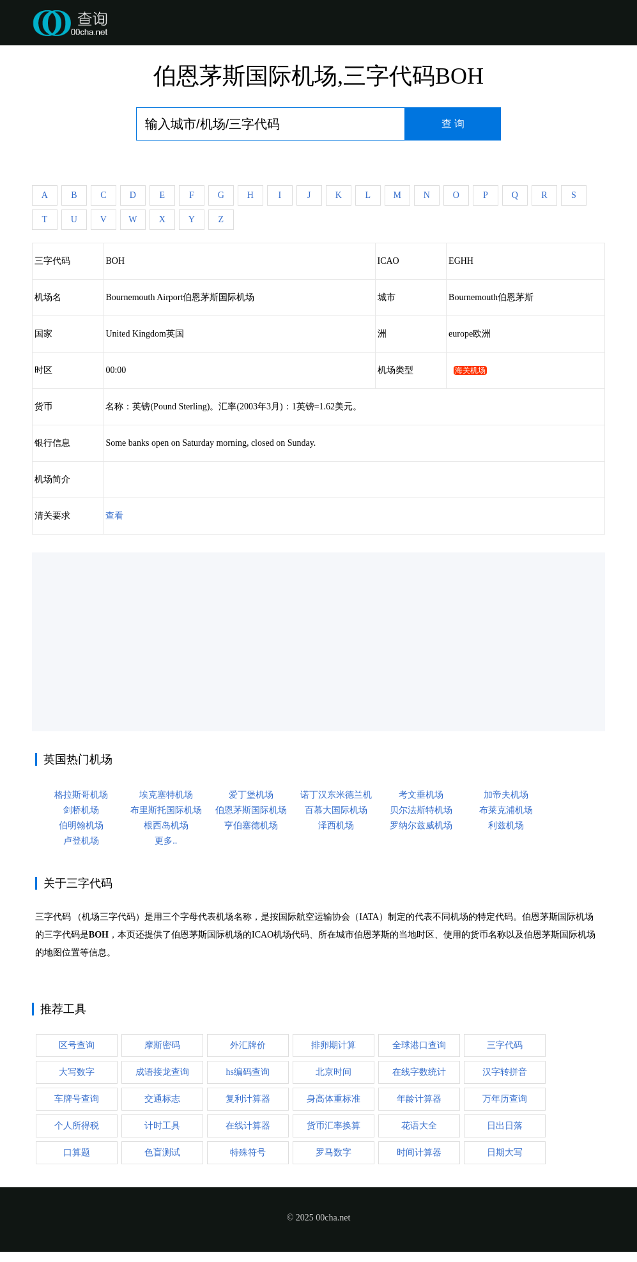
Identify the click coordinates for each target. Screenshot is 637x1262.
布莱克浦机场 (506, 810)
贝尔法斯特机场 (421, 810)
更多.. (166, 841)
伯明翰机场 (81, 825)
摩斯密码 (162, 1045)
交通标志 (162, 1099)
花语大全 (419, 1125)
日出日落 (505, 1125)
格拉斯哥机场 (81, 795)
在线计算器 (248, 1125)
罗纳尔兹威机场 (421, 825)
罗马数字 (333, 1152)
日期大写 (505, 1152)
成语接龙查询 (162, 1072)
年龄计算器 (419, 1099)
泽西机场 (336, 825)
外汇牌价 (248, 1045)
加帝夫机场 (506, 795)
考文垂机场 (421, 795)
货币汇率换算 (333, 1125)
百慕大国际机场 (336, 810)
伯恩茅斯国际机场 (251, 810)
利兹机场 (506, 825)
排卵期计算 (333, 1045)
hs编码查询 (248, 1072)
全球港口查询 (419, 1045)
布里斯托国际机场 (166, 810)
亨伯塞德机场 (251, 825)
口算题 (76, 1152)
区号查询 (77, 1045)
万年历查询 (504, 1099)
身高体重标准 (333, 1099)
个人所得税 (76, 1125)
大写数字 (77, 1072)
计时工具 (162, 1125)
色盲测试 (162, 1152)
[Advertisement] (318, 641)
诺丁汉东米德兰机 (336, 795)
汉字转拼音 (504, 1072)
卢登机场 (81, 841)
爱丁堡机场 (251, 795)
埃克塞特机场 (166, 795)
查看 (114, 516)
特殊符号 (248, 1152)
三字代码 (505, 1045)
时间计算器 (419, 1152)
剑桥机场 (81, 810)
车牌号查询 (76, 1099)
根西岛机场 (166, 825)
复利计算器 (248, 1099)
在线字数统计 (419, 1072)
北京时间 (333, 1072)
